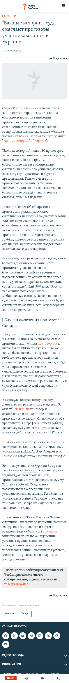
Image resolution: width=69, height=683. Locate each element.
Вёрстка (40, 141)
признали (50, 531)
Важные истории (16, 141)
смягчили (22, 409)
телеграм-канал (16, 584)
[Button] (58, 58)
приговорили (47, 343)
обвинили (31, 470)
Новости (9, 16)
